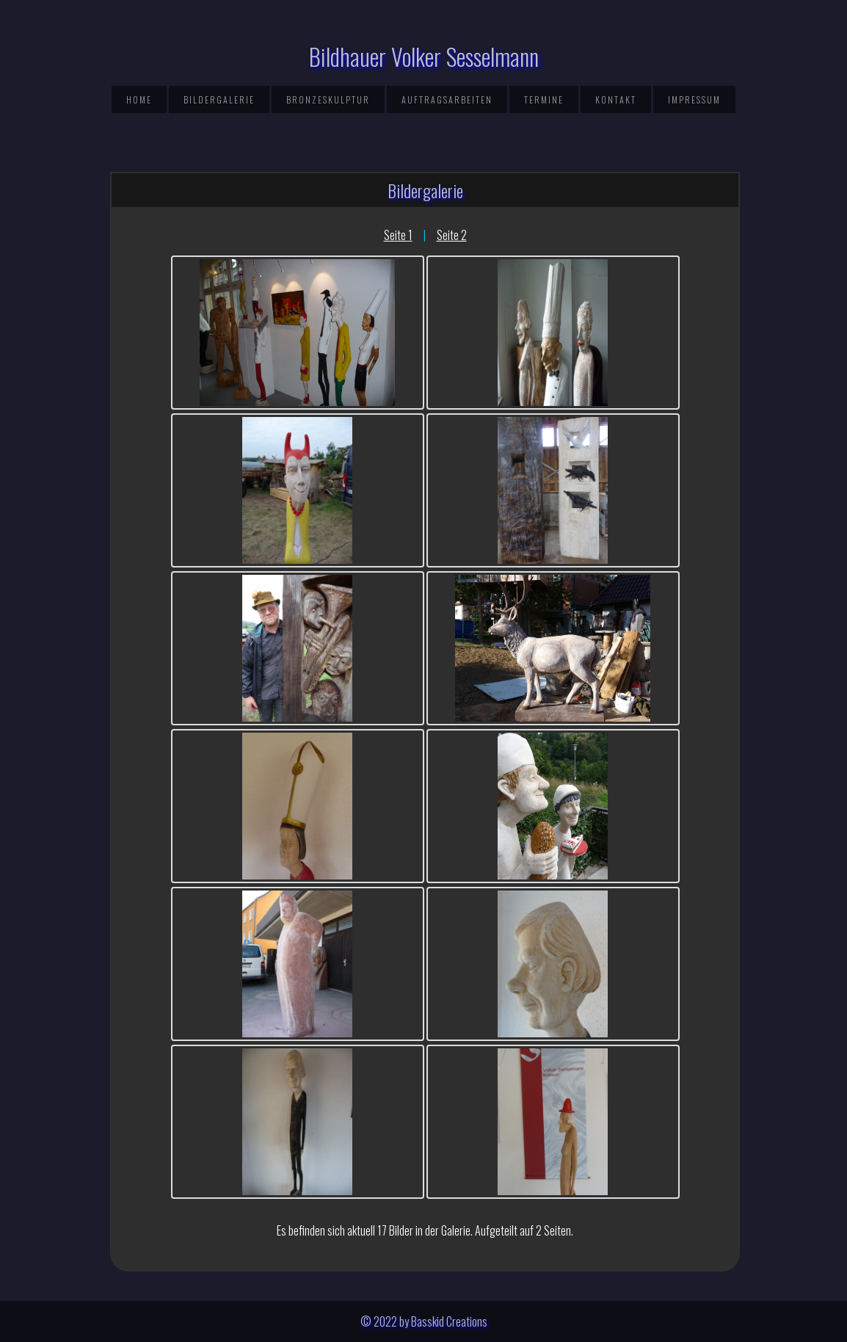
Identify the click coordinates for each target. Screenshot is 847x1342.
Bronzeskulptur (328, 99)
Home (139, 99)
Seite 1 (398, 235)
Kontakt (615, 99)
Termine (544, 99)
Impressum (694, 99)
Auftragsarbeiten (446, 99)
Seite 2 (452, 235)
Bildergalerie (219, 99)
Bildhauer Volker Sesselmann (424, 56)
